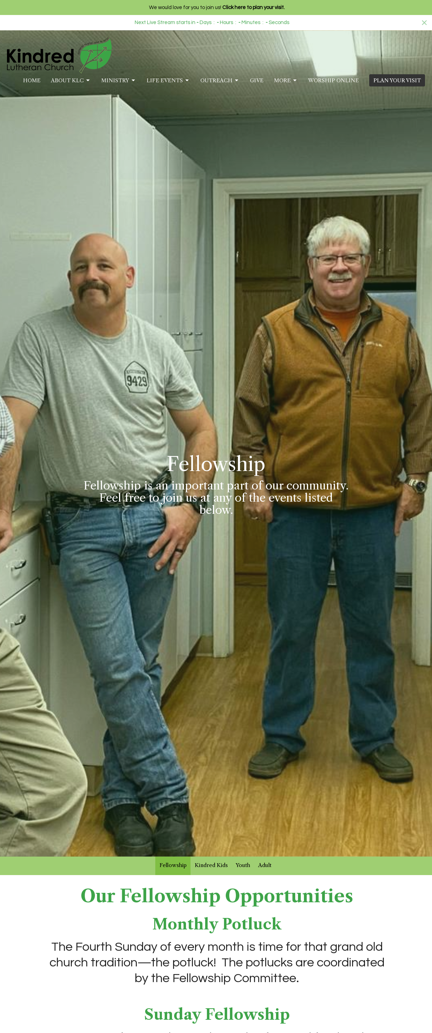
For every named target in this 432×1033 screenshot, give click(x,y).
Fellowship (173, 865)
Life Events (168, 80)
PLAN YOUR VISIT (397, 80)
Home (31, 80)
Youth (243, 865)
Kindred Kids (211, 865)
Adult (264, 865)
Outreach (219, 80)
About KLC (71, 80)
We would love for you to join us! (217, 7)
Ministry (118, 80)
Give (256, 80)
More (286, 80)
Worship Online (333, 80)
